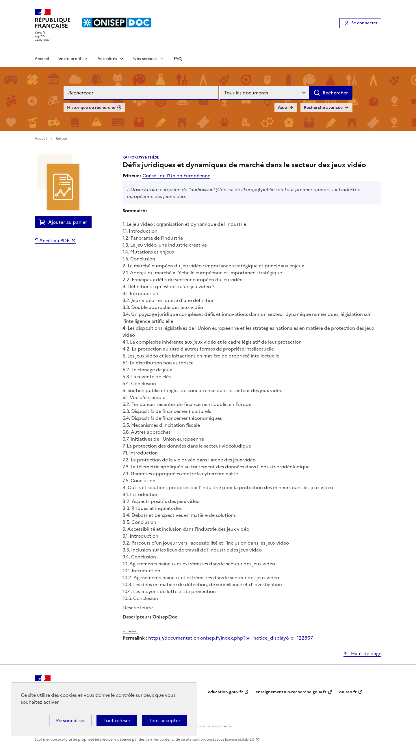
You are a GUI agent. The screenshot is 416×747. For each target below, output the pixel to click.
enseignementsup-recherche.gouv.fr (291, 692)
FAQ (178, 59)
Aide (282, 108)
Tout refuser (116, 720)
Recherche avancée (323, 108)
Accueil (42, 59)
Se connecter (364, 23)
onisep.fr (348, 692)
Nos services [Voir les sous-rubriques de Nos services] (145, 59)
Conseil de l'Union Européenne (176, 175)
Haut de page (365, 653)
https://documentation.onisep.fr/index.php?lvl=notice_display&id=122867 (230, 637)
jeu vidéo (130, 631)
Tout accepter (164, 720)
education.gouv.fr (225, 692)
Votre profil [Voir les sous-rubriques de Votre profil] (69, 59)
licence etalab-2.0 (239, 739)
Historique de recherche (91, 108)
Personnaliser (70, 720)
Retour (61, 138)
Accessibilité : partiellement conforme (200, 726)
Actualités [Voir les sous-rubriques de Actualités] (107, 59)
